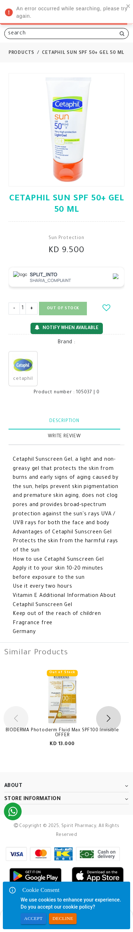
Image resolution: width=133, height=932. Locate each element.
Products (21, 53)
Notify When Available (67, 328)
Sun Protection (66, 238)
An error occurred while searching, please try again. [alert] (66, 13)
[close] (128, 6)
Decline (63, 918)
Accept (33, 918)
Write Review (64, 436)
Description (64, 421)
